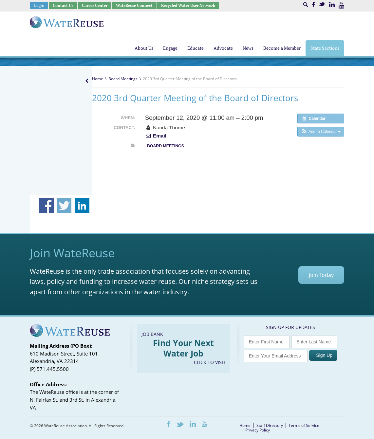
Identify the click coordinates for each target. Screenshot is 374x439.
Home (97, 79)
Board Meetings (123, 79)
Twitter (322, 4)
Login (39, 5)
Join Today (321, 275)
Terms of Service (304, 425)
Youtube (341, 5)
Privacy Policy (257, 430)
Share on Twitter (64, 205)
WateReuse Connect (134, 5)
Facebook (313, 4)
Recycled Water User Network (188, 5)
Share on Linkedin (82, 205)
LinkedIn (332, 4)
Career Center (94, 5)
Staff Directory (269, 425)
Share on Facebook (46, 205)
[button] (321, 131)
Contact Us (63, 5)
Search (305, 4)
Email (155, 135)
